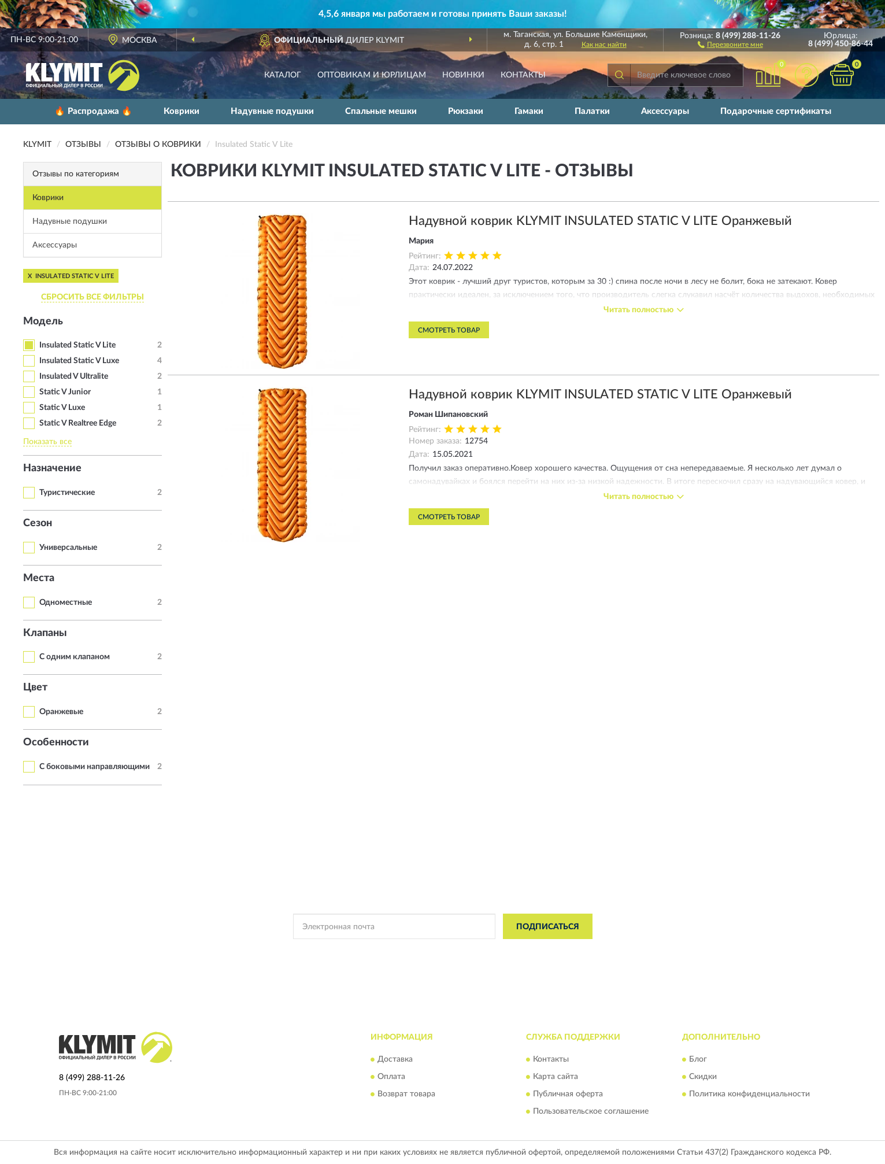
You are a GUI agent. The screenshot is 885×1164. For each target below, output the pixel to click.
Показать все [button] (47, 442)
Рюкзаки (465, 111)
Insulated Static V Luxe (79, 361)
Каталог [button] (282, 75)
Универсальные (68, 548)
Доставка (395, 1059)
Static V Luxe (62, 408)
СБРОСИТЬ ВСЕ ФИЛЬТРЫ (92, 297)
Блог (698, 1059)
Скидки (703, 1077)
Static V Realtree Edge (77, 423)
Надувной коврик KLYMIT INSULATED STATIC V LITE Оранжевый (600, 221)
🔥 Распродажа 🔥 (93, 111)
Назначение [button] (52, 468)
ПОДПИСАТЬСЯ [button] (547, 927)
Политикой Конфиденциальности (443, 952)
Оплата (391, 1077)
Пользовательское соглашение (591, 1111)
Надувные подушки (272, 111)
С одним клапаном (74, 657)
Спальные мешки (381, 111)
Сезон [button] (37, 523)
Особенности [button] (56, 742)
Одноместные (65, 602)
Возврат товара (406, 1094)
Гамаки (528, 111)
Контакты (523, 75)
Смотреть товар (449, 330)
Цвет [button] (35, 687)
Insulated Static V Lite (77, 345)
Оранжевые (61, 712)
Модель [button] (43, 321)
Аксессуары (665, 111)
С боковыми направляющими (94, 767)
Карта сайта (555, 1077)
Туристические (67, 493)
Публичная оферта (568, 1094)
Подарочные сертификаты (775, 111)
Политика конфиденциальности (749, 1094)
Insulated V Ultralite (73, 376)
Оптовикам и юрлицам (371, 75)
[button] (730, 43)
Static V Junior (65, 392)
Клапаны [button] (45, 633)
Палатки (592, 111)
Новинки (463, 75)
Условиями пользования (545, 952)
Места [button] (38, 578)
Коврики (181, 111)
